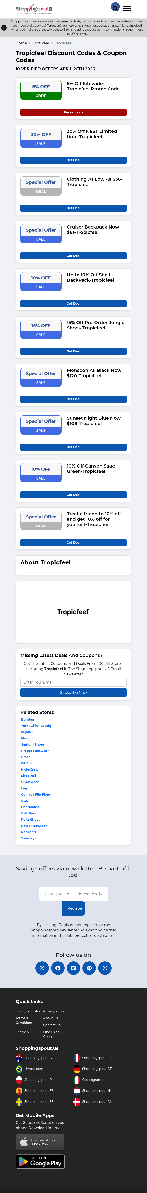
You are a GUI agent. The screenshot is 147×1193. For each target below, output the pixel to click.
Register (74, 908)
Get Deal (74, 160)
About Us (50, 1018)
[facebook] (58, 968)
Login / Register (28, 1011)
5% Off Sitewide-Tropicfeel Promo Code (93, 86)
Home (21, 43)
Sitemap (22, 1032)
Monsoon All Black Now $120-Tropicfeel (94, 373)
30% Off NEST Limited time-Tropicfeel (92, 134)
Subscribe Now (73, 692)
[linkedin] (73, 968)
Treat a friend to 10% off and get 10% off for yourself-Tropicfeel (94, 519)
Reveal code (73, 112)
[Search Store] (115, 6)
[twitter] (42, 968)
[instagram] (105, 968)
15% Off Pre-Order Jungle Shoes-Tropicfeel (96, 325)
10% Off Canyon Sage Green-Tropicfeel (91, 468)
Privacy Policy (54, 1011)
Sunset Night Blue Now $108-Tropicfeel (94, 420)
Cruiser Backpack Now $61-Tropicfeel (93, 229)
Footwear (40, 43)
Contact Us (52, 1025)
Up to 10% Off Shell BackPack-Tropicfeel (90, 277)
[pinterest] (89, 968)
